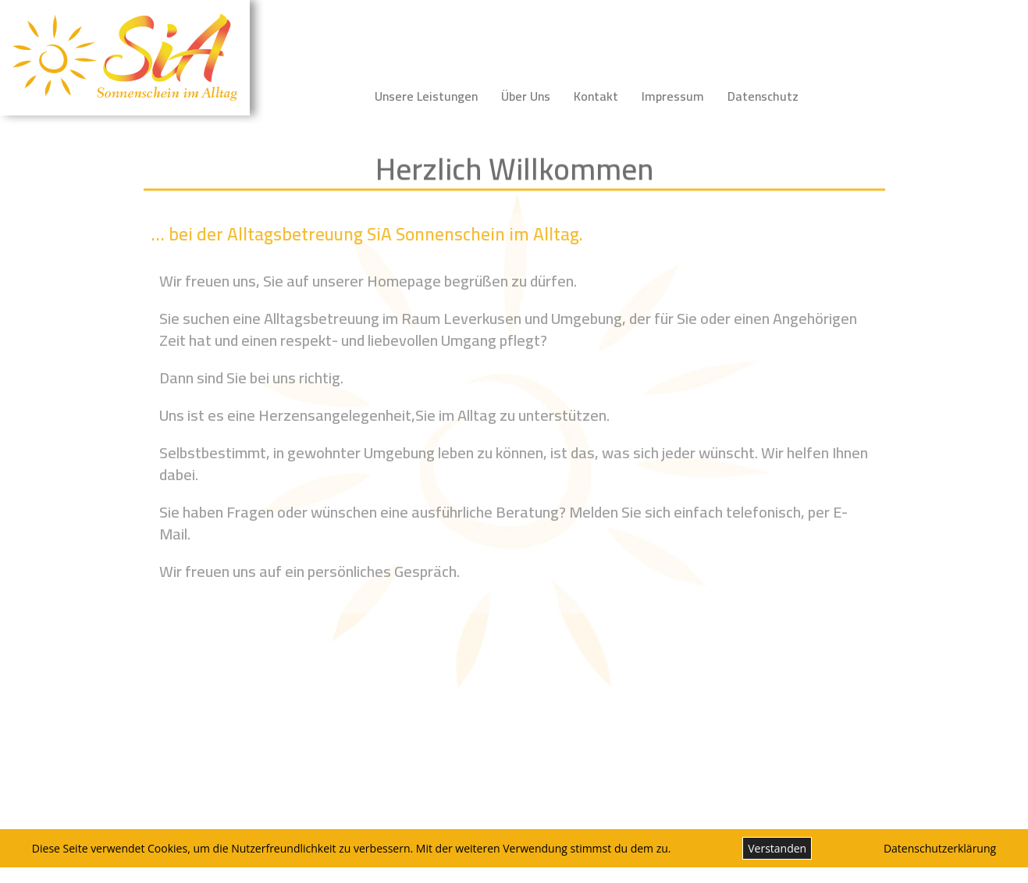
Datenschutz (763, 96)
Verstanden (777, 848)
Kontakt (596, 96)
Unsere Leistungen (426, 96)
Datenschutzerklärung (940, 848)
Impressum (673, 96)
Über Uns (525, 96)
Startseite (322, 96)
